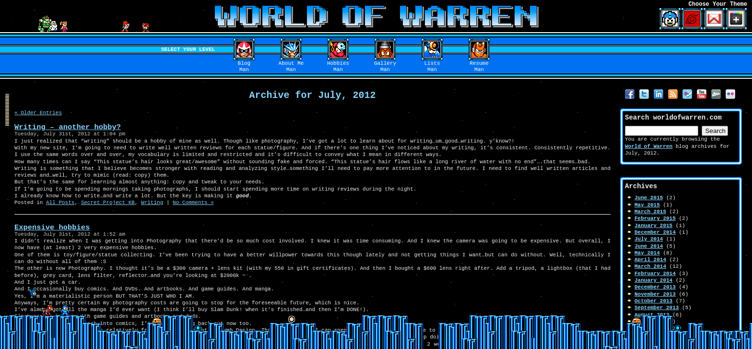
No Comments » (193, 202)
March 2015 (650, 211)
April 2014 (650, 259)
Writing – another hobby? (67, 127)
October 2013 (653, 300)
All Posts (60, 202)
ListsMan (432, 66)
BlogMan (244, 66)
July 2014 (648, 238)
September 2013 (656, 307)
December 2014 (655, 232)
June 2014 (648, 246)
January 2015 (653, 225)
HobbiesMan (338, 66)
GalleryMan (385, 66)
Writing (152, 202)
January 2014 (653, 280)
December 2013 (655, 286)
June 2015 (648, 197)
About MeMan (291, 66)
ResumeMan (479, 66)
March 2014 (650, 266)
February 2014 (655, 273)
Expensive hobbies (52, 227)
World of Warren (648, 146)
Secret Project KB (108, 202)
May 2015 (647, 204)
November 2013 (655, 294)
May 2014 (647, 252)
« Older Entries (38, 112)
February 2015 (655, 218)
